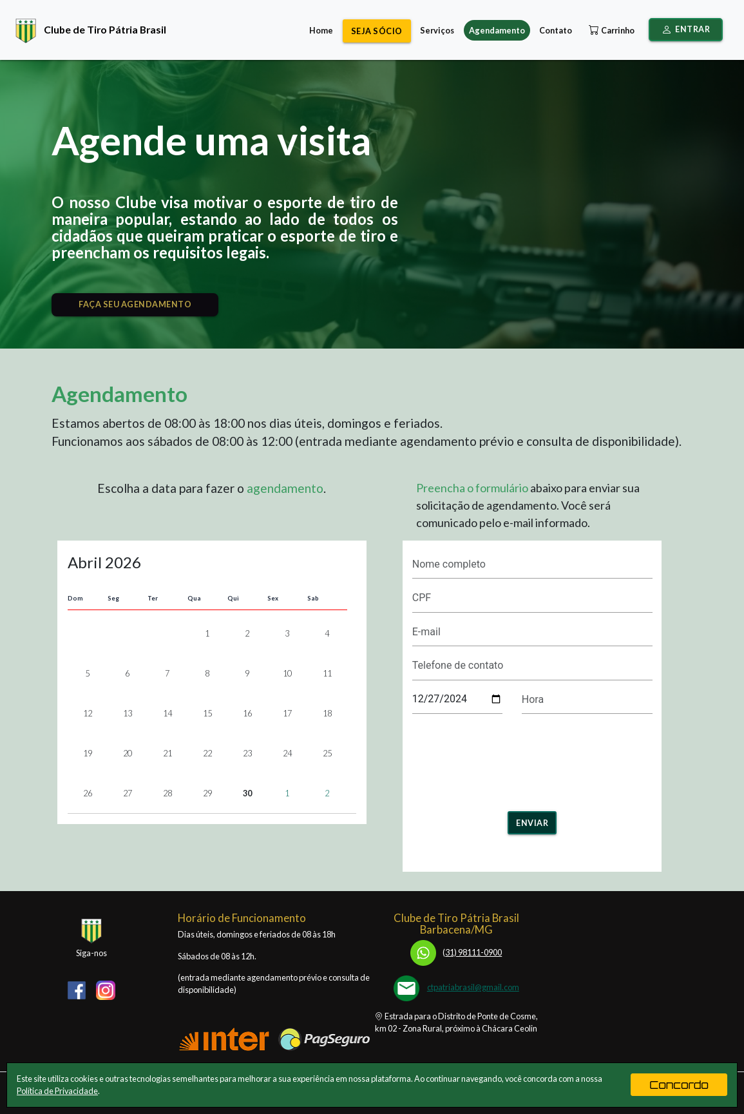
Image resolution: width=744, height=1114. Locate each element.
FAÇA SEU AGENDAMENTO (135, 304)
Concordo (679, 1084)
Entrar (686, 29)
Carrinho (610, 30)
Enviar (532, 823)
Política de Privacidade (57, 1091)
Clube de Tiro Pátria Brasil (88, 29)
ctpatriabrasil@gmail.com (473, 987)
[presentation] (532, 758)
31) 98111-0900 (456, 952)
